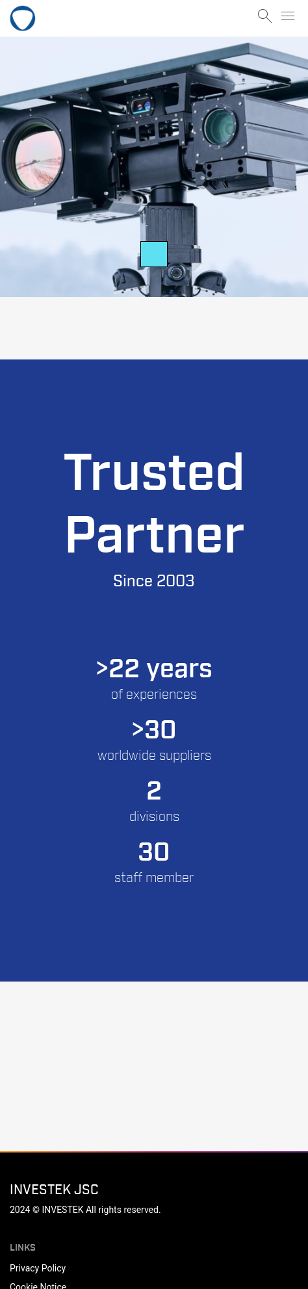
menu (287, 16)
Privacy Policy (38, 1268)
